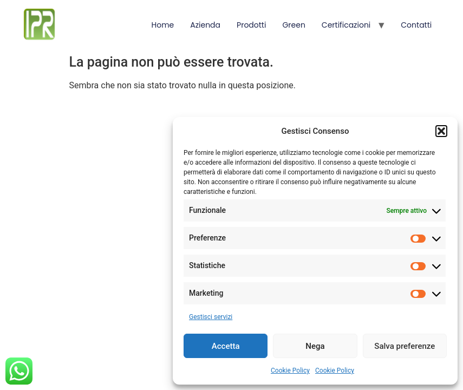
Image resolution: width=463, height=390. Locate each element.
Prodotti (251, 25)
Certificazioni (346, 25)
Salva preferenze (404, 346)
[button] (441, 131)
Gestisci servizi (210, 317)
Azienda (205, 25)
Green (293, 25)
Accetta (226, 346)
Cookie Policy (290, 370)
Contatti (416, 25)
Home (162, 25)
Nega (314, 346)
